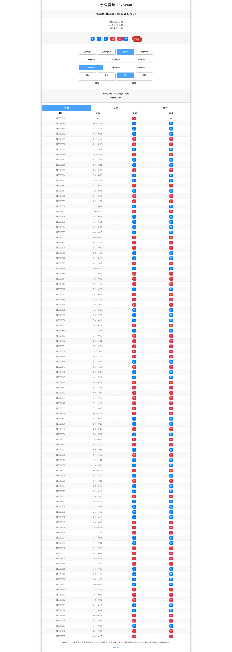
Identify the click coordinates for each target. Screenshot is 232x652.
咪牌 (136, 38)
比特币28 (144, 52)
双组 (134, 83)
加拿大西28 (106, 52)
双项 (97, 83)
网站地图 (116, 647)
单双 (144, 75)
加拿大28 (87, 52)
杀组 (106, 75)
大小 (125, 75)
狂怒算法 (91, 67)
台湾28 (125, 52)
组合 (88, 75)
